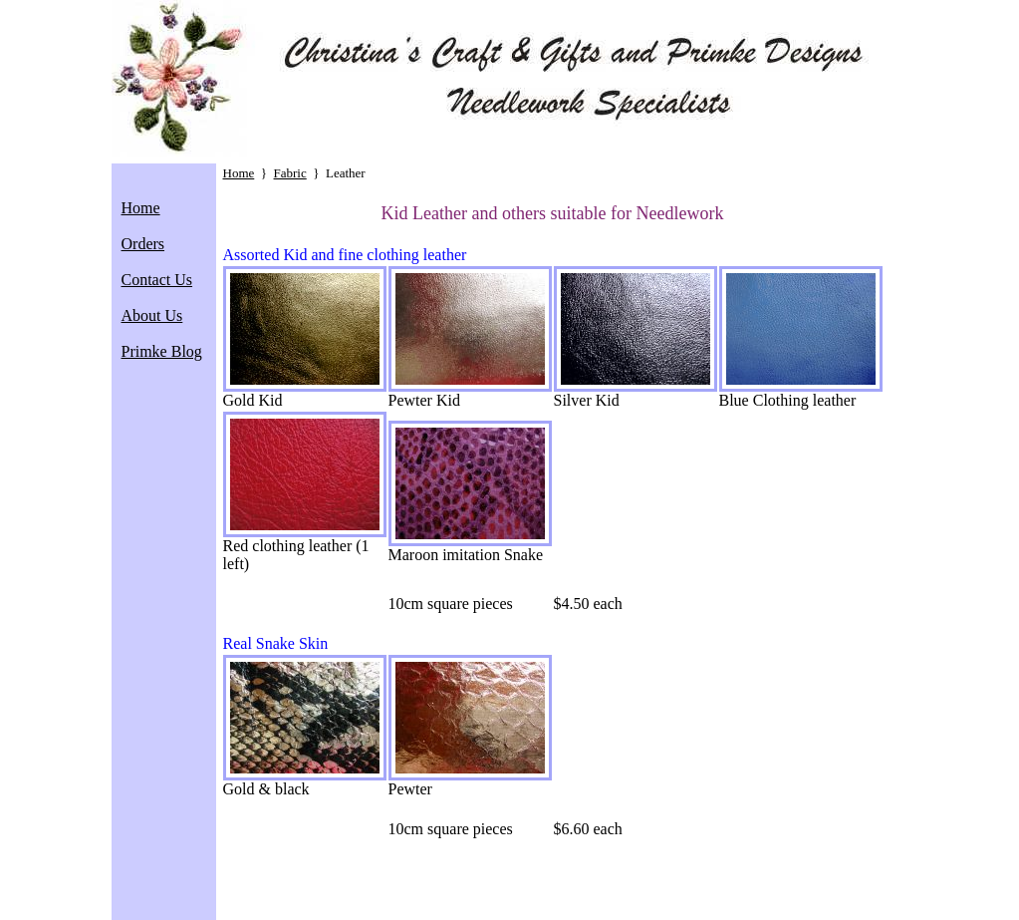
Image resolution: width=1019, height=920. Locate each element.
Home (141, 207)
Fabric (290, 172)
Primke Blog (162, 351)
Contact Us (157, 279)
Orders (143, 243)
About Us (152, 315)
